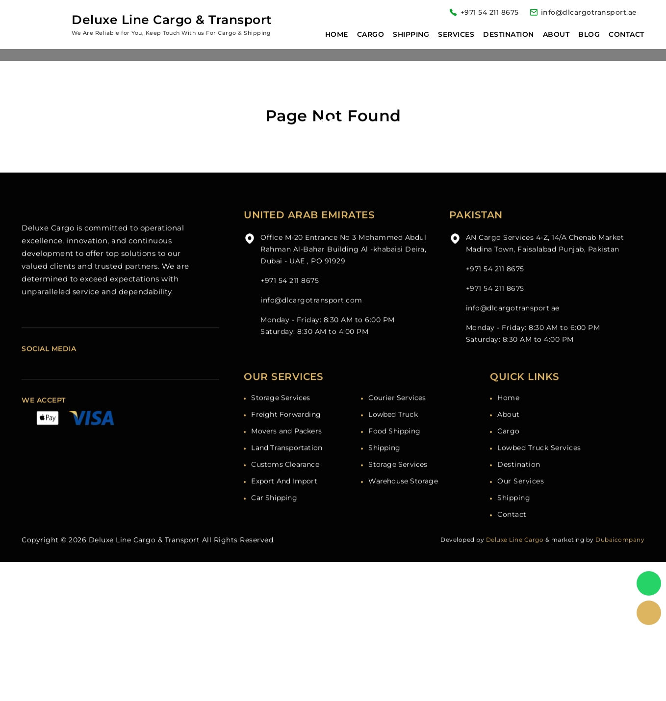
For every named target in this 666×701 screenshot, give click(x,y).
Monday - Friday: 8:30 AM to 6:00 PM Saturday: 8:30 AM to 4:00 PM (327, 341)
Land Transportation (286, 463)
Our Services (520, 497)
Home (336, 34)
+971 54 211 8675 (490, 12)
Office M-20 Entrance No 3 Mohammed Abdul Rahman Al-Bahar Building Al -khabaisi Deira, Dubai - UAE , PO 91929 (343, 265)
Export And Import (284, 497)
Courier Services (397, 413)
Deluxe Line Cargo (515, 555)
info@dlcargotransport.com (311, 316)
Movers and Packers (286, 447)
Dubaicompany (619, 555)
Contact (626, 34)
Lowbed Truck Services (539, 463)
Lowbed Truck (392, 430)
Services (456, 34)
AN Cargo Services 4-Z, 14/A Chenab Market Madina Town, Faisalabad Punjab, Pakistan (545, 259)
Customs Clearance (285, 480)
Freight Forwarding (286, 430)
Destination (508, 34)
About (556, 34)
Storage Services (280, 413)
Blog (589, 34)
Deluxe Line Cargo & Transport (144, 555)
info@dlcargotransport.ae (589, 12)
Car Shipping (274, 513)
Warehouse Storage (402, 497)
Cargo (370, 34)
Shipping (411, 34)
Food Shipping (394, 447)
